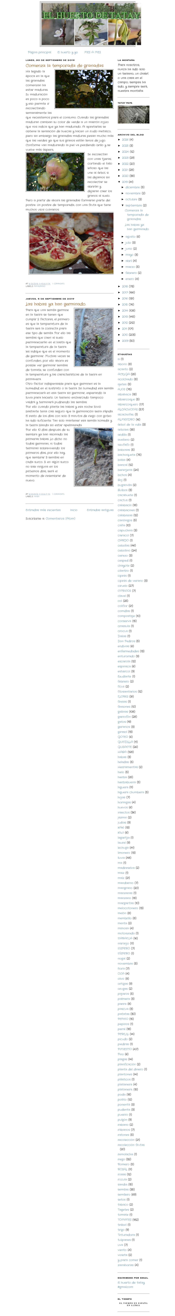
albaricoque (126, 399)
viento (122, 1250)
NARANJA (125, 938)
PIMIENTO (125, 1049)
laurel (122, 843)
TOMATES (124, 1220)
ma (120, 863)
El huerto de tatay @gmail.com (131, 1285)
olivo (121, 979)
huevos (123, 807)
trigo (121, 1230)
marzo (131, 267)
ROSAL (122, 1169)
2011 (125, 329)
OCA (121, 974)
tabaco (123, 1205)
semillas (123, 1189)
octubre (132, 199)
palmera (124, 999)
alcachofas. (126, 414)
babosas (124, 450)
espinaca (124, 666)
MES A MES (92, 52)
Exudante (124, 676)
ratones (123, 1135)
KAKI (121, 828)
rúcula (122, 1179)
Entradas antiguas (100, 510)
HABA (37, 496)
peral (121, 1029)
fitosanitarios (127, 692)
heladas (123, 762)
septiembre (134, 205)
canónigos (125, 520)
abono (122, 364)
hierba (122, 777)
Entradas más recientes (43, 510)
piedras (123, 1044)
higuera (123, 787)
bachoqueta (126, 455)
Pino (121, 1054)
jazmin (122, 817)
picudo (123, 1039)
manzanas (125, 893)
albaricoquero (128, 404)
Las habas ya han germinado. (56, 304)
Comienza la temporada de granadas (65, 66)
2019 (125, 182)
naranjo (123, 943)
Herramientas (128, 767)
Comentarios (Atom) (60, 519)
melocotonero (128, 908)
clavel (122, 596)
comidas (124, 611)
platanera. (125, 1089)
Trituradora (126, 1235)
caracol (123, 535)
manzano (124, 898)
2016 (125, 298)
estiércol (124, 671)
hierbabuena (127, 782)
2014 (125, 311)
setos (122, 1200)
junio (129, 249)
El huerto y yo (68, 52)
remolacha (125, 1154)
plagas (122, 1059)
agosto (131, 237)
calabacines (126, 510)
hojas (121, 797)
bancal (122, 465)
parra (122, 1004)
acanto (123, 369)
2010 (125, 335)
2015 (125, 305)
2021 (125, 170)
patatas (123, 1014)
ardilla (122, 435)
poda (122, 1094)
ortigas (123, 984)
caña (121, 525)
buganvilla (125, 485)
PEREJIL (123, 1034)
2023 (126, 158)
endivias (123, 646)
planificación (127, 1064)
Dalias (122, 636)
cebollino (124, 550)
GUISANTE (125, 747)
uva (120, 1245)
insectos (124, 812)
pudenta (124, 1110)
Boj (120, 480)
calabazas (125, 515)
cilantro (123, 571)
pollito (122, 1100)
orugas (123, 989)
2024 (126, 152)
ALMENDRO (126, 420)
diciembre (133, 187)
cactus (123, 500)
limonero (124, 853)
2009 (125, 341)
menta (122, 923)
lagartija (124, 838)
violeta (122, 1255)
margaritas (126, 903)
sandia (122, 1184)
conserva (124, 621)
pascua (123, 1009)
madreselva (126, 868)
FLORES (123, 697)
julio (129, 243)
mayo (130, 255)
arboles (123, 430)
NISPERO (124, 948)
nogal (121, 958)
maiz (121, 873)
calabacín (125, 505)
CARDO (123, 540)
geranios (124, 727)
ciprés (122, 576)
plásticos (124, 1079)
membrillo (125, 918)
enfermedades (128, 651)
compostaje (126, 616)
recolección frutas (131, 1145)
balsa (121, 460)
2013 (125, 317)
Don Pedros (126, 641)
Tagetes (123, 1210)
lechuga (123, 848)
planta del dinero (130, 1069)
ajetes (122, 384)
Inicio (73, 510)
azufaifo (124, 445)
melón (122, 913)
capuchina (125, 530)
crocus (123, 631)
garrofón (124, 717)
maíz (121, 878)
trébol (122, 1225)
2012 (125, 323)
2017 (125, 292)
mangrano (39, 286)
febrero (132, 273)
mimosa (123, 928)
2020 (126, 176)
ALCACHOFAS (128, 409)
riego (121, 1159)
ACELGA (124, 374)
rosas (122, 1174)
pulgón (122, 1120)
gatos (122, 722)
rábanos (124, 1130)
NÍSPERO (124, 953)
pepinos (123, 1024)
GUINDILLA (125, 742)
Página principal (39, 52)
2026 (126, 140)
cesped (123, 561)
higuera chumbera (131, 792)
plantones (125, 1074)
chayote (123, 566)
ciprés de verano (130, 581)
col (120, 601)
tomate (123, 1215)
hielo (121, 772)
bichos (122, 475)
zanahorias (126, 1265)
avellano (124, 440)
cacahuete (125, 495)
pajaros (123, 994)
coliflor (123, 606)
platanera (125, 1084)
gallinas (123, 712)
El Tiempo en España (133, 1303)
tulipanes (124, 1240)
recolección (126, 1140)
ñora (121, 969)
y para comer (128, 1260)
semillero (124, 1195)
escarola (124, 661)
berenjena (125, 470)
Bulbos (122, 490)
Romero (123, 1164)
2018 (125, 286)
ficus (121, 686)
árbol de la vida (129, 425)
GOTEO (123, 737)
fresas (122, 702)
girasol (122, 732)
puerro (123, 1115)
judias (122, 822)
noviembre (134, 193)
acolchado (125, 379)
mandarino (125, 883)
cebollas (123, 545)
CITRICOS (124, 591)
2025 (126, 146)
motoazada (126, 933)
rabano (123, 1125)
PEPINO (123, 1019)
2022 (126, 164)
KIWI (121, 833)
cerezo (123, 556)
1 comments (58, 284)
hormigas (124, 802)
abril (129, 261)
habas (122, 757)
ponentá (124, 1105)
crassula (124, 626)
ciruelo (122, 586)
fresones (124, 707)
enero (130, 279)
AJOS (121, 389)
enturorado (126, 656)
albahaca (124, 394)
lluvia (121, 858)
